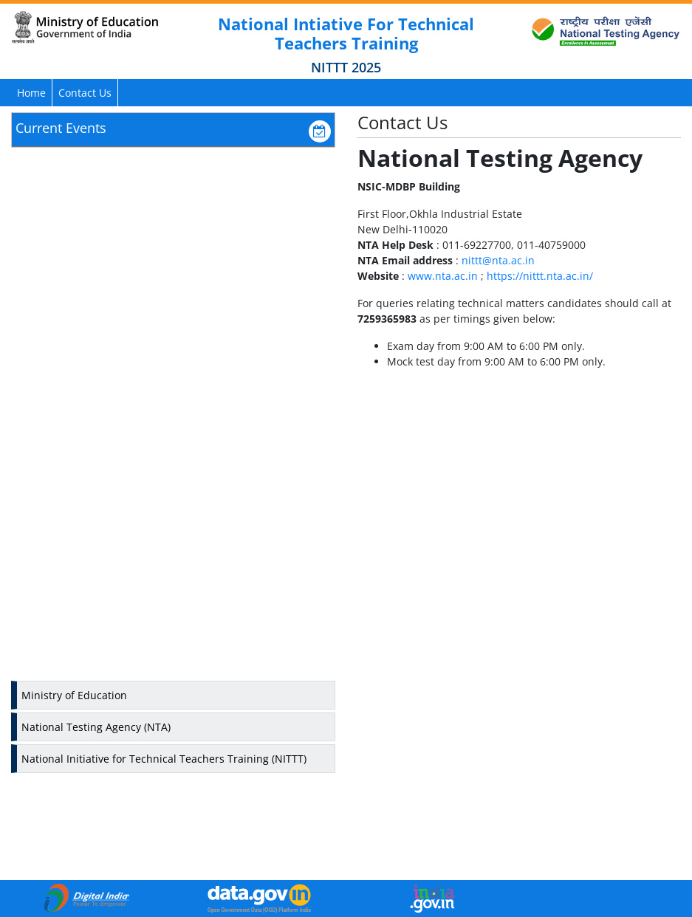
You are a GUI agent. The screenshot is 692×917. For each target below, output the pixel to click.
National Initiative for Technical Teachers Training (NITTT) (163, 759)
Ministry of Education (74, 695)
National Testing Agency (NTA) (96, 727)
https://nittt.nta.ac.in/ (540, 276)
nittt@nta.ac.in (498, 260)
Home (31, 93)
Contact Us (85, 93)
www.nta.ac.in (443, 276)
